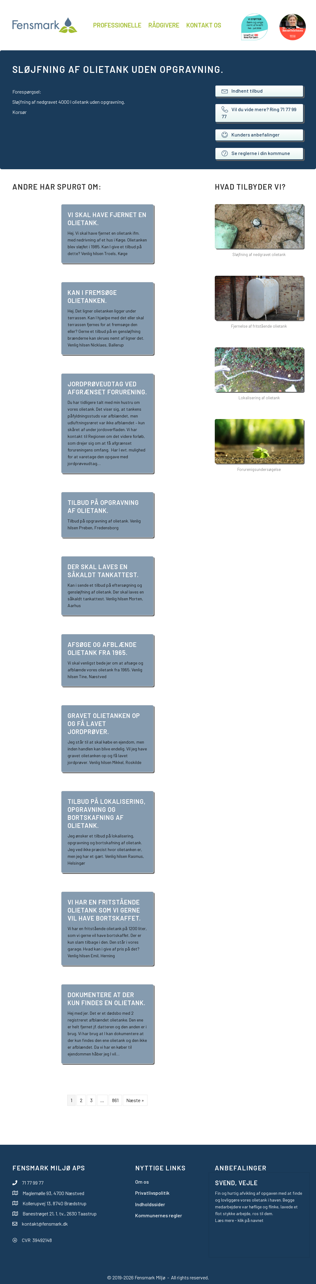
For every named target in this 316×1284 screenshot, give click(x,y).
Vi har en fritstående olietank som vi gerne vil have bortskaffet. (104, 910)
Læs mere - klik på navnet (239, 1220)
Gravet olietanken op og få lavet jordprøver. (104, 723)
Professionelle (117, 25)
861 (115, 1100)
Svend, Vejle (236, 1182)
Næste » (135, 1100)
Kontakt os (203, 25)
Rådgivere (163, 25)
